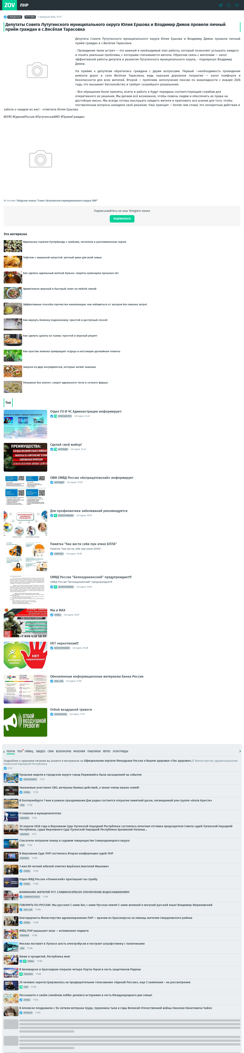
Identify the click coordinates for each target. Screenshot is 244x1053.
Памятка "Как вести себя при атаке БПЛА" (83, 544)
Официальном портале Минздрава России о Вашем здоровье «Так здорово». (138, 760)
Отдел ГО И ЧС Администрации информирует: (86, 411)
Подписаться (122, 218)
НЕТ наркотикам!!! (64, 643)
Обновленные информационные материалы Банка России (96, 676)
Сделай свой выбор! (66, 445)
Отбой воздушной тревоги (71, 710)
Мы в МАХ (57, 610)
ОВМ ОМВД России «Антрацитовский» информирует (91, 478)
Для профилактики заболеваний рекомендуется (88, 511)
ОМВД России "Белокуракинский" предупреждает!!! (90, 577)
